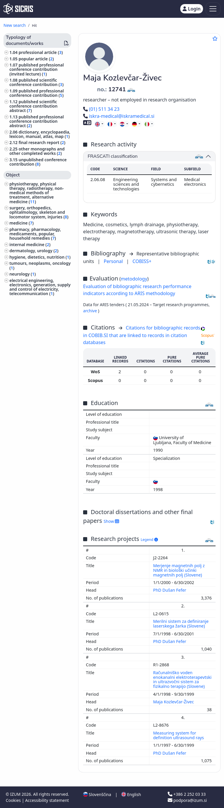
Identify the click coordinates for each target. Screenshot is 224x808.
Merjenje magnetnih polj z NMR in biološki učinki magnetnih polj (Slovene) (179, 570)
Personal (114, 261)
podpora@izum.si (187, 800)
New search (15, 25)
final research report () (42, 142)
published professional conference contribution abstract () (36, 121)
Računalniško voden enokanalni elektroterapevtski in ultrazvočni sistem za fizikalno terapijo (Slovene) (182, 679)
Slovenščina (97, 794)
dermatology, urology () (33, 250)
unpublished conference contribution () (37, 162)
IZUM (16, 794)
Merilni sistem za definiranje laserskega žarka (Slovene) (181, 623)
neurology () (22, 274)
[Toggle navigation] (213, 8)
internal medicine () (29, 244)
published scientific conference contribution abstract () (33, 106)
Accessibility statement (47, 800)
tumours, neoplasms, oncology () (40, 265)
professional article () (41, 52)
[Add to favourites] (215, 38)
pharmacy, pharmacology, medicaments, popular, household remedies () (35, 234)
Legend (149, 539)
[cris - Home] (18, 8)
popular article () (36, 59)
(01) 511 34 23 (101, 109)
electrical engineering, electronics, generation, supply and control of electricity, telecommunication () (40, 287)
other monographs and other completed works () (36, 151)
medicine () (21, 223)
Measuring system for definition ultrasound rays (179, 735)
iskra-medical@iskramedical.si (118, 116)
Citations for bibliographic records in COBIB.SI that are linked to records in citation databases (141, 335)
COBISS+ (141, 261)
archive (90, 310)
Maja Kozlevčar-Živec (174, 701)
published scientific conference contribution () (36, 82)
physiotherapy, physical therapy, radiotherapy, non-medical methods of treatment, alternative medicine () (36, 192)
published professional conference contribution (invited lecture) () (36, 69)
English (131, 794)
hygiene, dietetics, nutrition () (40, 257)
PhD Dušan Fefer (170, 590)
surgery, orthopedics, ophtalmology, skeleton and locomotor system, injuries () (38, 212)
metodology (134, 279)
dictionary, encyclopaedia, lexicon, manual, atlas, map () (39, 134)
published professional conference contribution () (36, 93)
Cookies (14, 800)
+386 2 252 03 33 (187, 794)
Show (111, 521)
